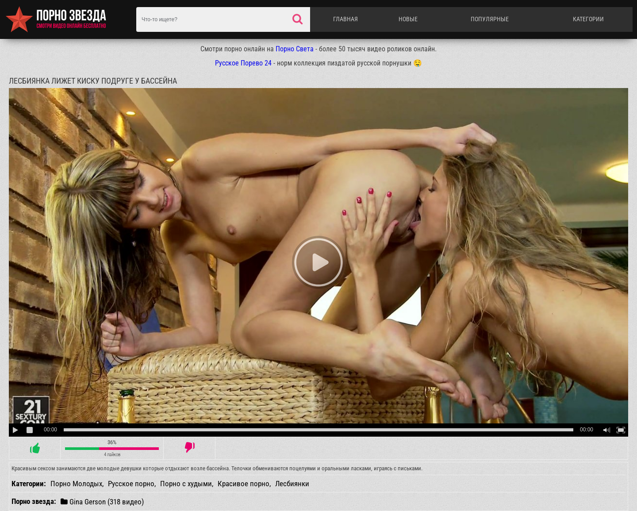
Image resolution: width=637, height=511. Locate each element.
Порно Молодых (76, 483)
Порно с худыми (186, 483)
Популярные (490, 19)
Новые (408, 19)
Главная (345, 19)
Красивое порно (243, 483)
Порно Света (295, 49)
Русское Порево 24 (243, 63)
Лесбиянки (292, 483)
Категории (588, 19)
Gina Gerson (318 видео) (102, 501)
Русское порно (131, 483)
